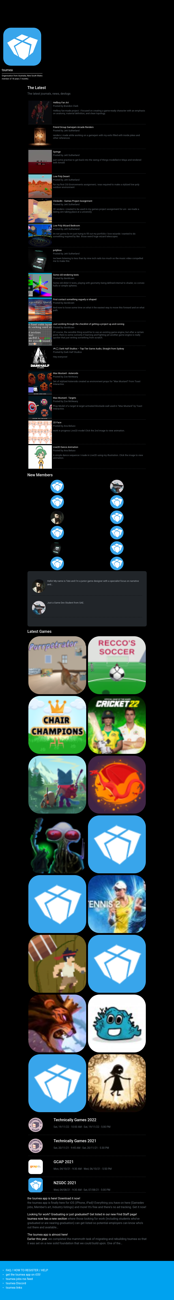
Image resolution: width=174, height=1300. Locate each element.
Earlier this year (37, 1239)
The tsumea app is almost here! (47, 1234)
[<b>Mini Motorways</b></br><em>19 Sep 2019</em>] (57, 1083)
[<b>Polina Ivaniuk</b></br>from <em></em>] (117, 563)
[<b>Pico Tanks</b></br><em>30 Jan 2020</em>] (57, 904)
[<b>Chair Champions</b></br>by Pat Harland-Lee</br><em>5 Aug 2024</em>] (57, 725)
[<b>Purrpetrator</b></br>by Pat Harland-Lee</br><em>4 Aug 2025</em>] (57, 665)
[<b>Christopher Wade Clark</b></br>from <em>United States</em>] (57, 502)
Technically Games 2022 (75, 1120)
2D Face (57, 422)
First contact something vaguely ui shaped (74, 299)
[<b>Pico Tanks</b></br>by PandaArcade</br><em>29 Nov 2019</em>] (117, 964)
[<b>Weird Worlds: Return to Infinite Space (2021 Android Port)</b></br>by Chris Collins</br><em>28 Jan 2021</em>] (57, 844)
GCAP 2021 (64, 1162)
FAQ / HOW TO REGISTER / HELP (27, 1270)
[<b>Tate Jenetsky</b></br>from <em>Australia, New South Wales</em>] (57, 517)
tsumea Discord (16, 1283)
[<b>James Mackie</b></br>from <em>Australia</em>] (117, 548)
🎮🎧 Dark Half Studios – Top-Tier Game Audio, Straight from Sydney (88, 348)
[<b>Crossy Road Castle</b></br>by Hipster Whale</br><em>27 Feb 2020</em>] (117, 844)
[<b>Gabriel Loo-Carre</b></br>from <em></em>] (57, 486)
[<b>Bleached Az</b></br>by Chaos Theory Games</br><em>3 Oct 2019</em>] (117, 1023)
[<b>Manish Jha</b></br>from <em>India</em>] (57, 532)
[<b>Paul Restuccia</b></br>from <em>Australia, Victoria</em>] (117, 486)
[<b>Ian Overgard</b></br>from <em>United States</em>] (117, 502)
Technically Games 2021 (75, 1141)
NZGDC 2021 (65, 1183)
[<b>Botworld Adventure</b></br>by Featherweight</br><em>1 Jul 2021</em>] (57, 785)
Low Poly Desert (61, 176)
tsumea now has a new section (47, 1218)
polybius (57, 250)
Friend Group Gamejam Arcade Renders (73, 127)
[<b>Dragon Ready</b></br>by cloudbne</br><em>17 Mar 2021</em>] (117, 785)
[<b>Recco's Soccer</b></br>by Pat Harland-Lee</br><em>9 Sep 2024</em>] (117, 665)
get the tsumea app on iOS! (23, 1274)
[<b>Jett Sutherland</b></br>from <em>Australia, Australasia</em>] (57, 548)
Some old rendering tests (66, 274)
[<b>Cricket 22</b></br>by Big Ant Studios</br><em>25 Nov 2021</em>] (117, 725)
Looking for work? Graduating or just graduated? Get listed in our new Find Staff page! (82, 1214)
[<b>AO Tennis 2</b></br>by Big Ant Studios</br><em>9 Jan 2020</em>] (117, 904)
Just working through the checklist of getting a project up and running (88, 324)
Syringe (57, 151)
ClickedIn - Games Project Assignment (72, 201)
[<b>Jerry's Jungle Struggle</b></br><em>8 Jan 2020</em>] (57, 964)
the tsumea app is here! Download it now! (53, 1198)
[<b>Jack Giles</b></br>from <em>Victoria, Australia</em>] (117, 517)
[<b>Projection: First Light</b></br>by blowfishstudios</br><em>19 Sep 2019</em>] (117, 1083)
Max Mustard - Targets (64, 397)
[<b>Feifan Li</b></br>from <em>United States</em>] (117, 532)
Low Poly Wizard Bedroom (66, 225)
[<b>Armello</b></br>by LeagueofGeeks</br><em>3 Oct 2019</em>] (57, 1023)
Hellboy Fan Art (61, 102)
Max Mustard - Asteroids (65, 373)
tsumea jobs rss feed (19, 1279)
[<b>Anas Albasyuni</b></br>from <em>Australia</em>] (57, 563)
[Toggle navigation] (27, 5)
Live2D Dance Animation (65, 447)
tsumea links (14, 1287)
